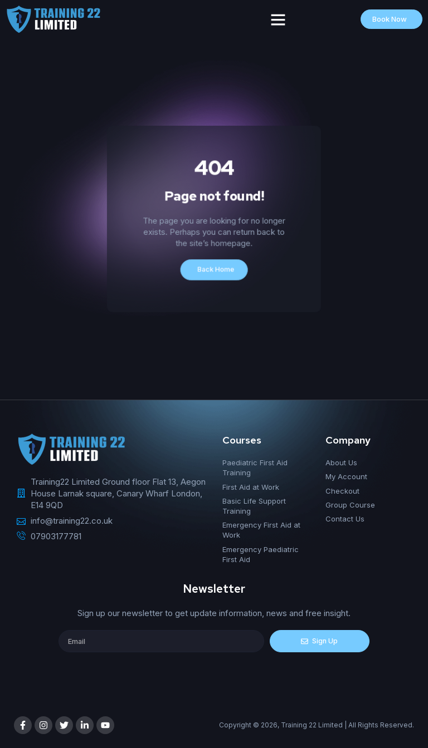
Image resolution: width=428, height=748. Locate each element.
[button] (278, 19)
